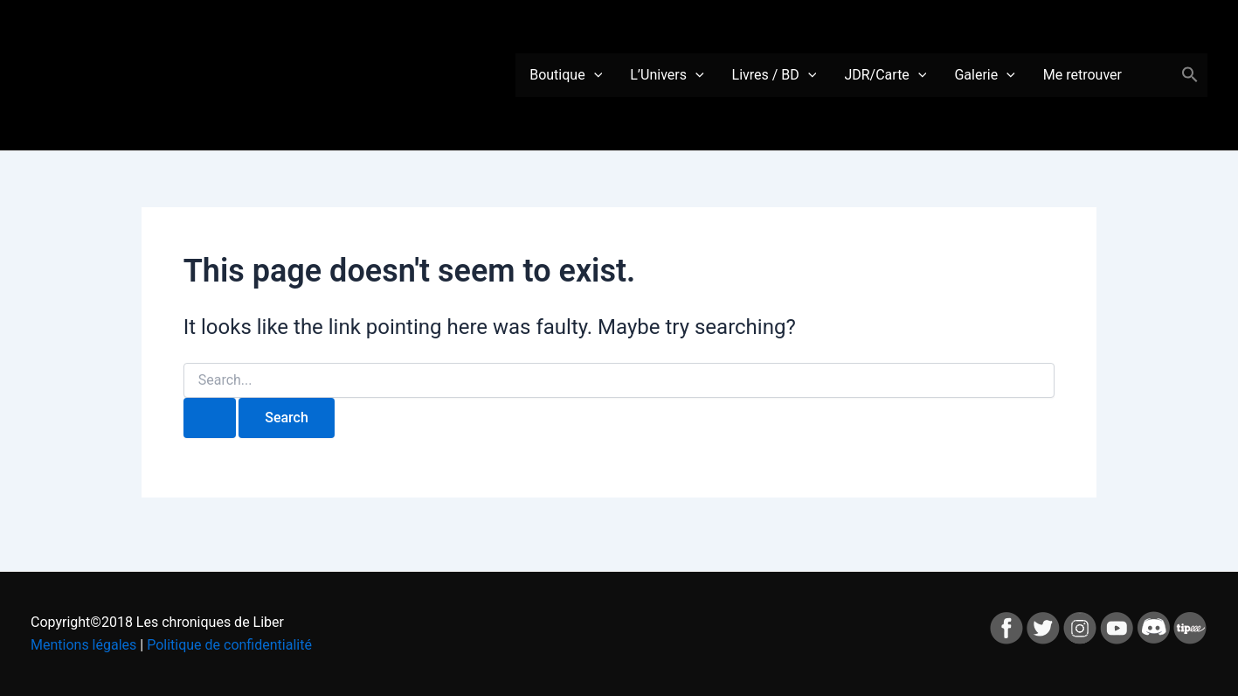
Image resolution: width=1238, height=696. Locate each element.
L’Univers (666, 75)
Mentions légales (83, 645)
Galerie (984, 75)
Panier (1150, 75)
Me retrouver (1082, 74)
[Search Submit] (209, 418)
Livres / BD (774, 75)
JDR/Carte (885, 75)
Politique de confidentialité (229, 645)
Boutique (565, 75)
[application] (594, 75)
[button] (1190, 76)
